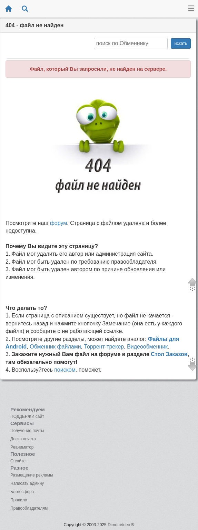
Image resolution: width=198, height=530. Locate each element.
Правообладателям (29, 508)
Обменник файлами (55, 347)
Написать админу (27, 483)
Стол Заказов (169, 354)
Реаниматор (22, 447)
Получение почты (27, 430)
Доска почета (23, 438)
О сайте (18, 461)
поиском (65, 370)
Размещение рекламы (31, 475)
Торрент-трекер (104, 347)
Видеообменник (147, 347)
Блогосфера (22, 491)
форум (58, 223)
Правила (18, 500)
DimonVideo (119, 524)
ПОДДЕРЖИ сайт (27, 416)
